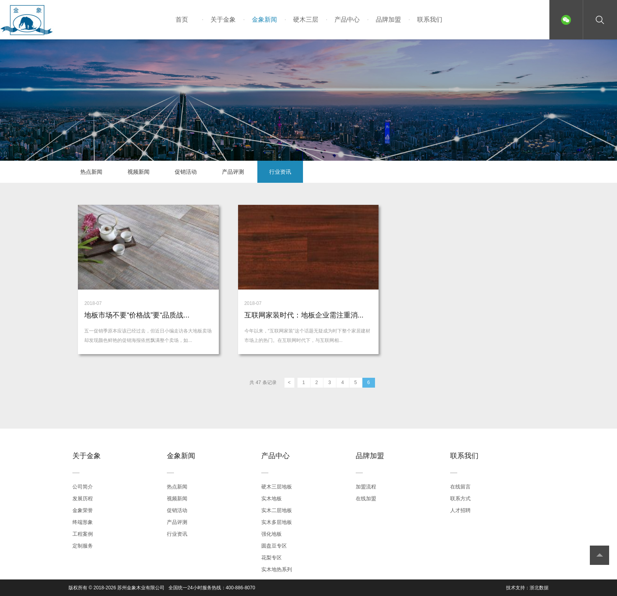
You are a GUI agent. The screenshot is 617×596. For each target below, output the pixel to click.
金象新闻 (264, 19)
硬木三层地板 (276, 487)
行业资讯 (280, 172)
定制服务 (82, 546)
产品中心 (347, 19)
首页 (181, 19)
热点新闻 (91, 172)
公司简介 (82, 487)
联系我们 (429, 19)
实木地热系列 (276, 569)
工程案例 (82, 534)
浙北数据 (539, 587)
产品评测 (233, 172)
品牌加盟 (388, 19)
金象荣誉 (82, 510)
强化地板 (271, 534)
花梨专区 (271, 558)
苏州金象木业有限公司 (140, 587)
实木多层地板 (276, 522)
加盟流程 (366, 487)
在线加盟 (366, 498)
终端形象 (82, 522)
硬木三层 (305, 19)
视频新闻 (138, 172)
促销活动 (186, 172)
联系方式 (460, 498)
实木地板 (271, 498)
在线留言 (460, 487)
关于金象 (223, 19)
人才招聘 (460, 510)
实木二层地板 (276, 510)
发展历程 (82, 498)
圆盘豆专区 (274, 546)
